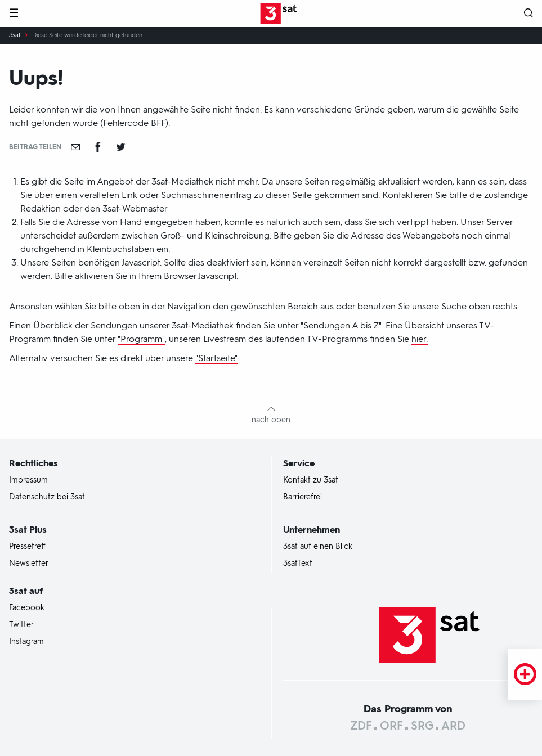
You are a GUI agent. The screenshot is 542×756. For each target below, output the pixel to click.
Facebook (26, 608)
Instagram (26, 641)
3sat (15, 35)
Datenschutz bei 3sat (47, 497)
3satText (297, 563)
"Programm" (141, 339)
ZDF (361, 725)
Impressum (28, 480)
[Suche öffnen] (528, 14)
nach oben (271, 420)
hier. (419, 339)
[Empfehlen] (75, 146)
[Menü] (13, 14)
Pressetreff (27, 546)
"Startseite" (216, 358)
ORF (391, 725)
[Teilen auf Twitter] (120, 146)
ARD (453, 725)
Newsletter (28, 563)
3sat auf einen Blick (317, 546)
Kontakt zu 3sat (310, 480)
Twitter (21, 624)
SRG (422, 725)
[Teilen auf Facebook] (98, 146)
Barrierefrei (302, 497)
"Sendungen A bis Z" (341, 325)
